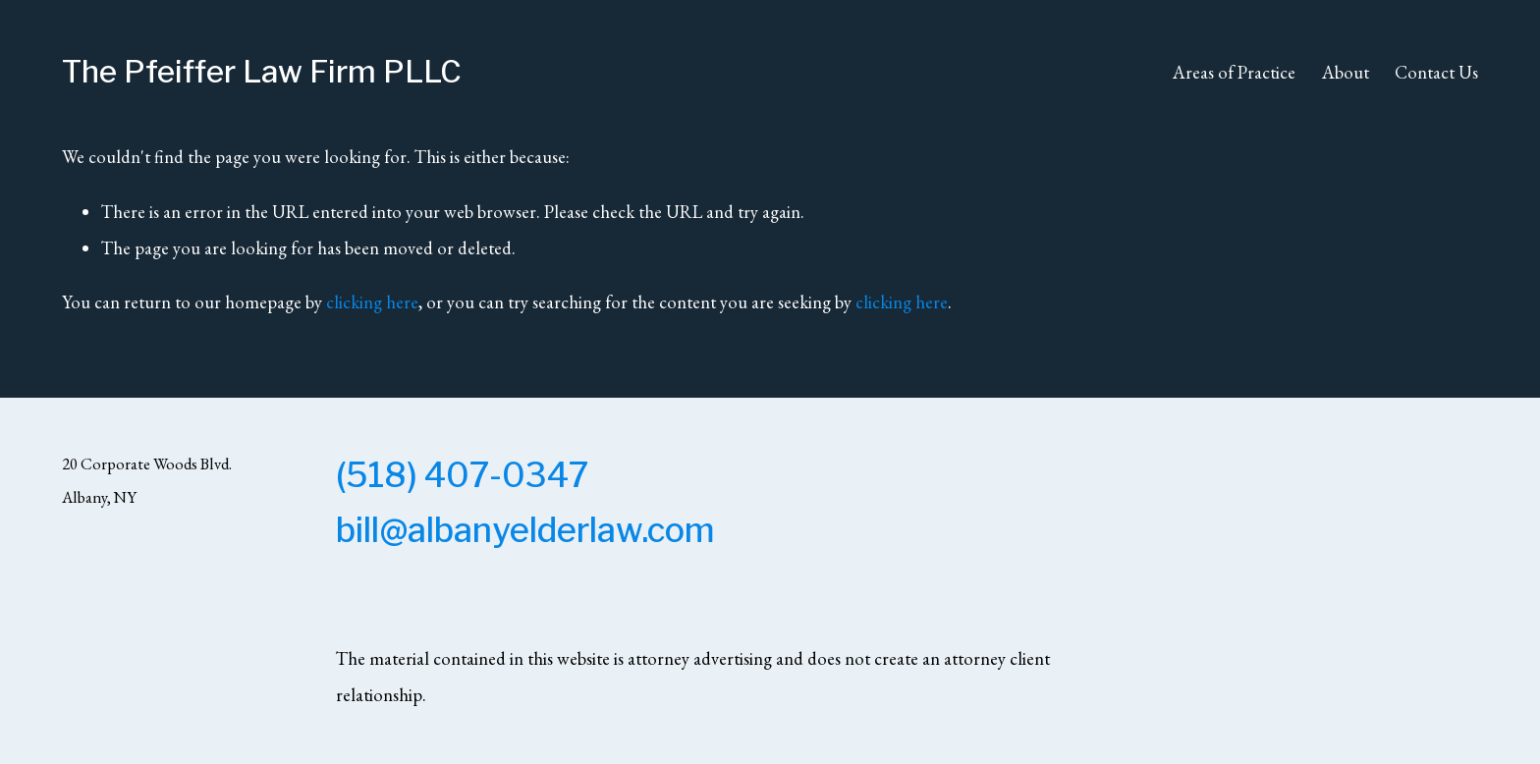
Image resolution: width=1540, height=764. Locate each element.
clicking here (372, 301)
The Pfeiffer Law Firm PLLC (262, 71)
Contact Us (1436, 71)
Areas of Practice (1234, 71)
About (1345, 71)
